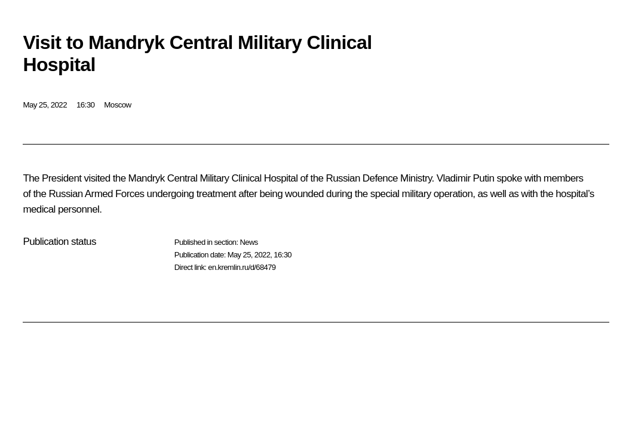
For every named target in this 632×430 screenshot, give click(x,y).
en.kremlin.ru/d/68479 (241, 267)
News (248, 242)
